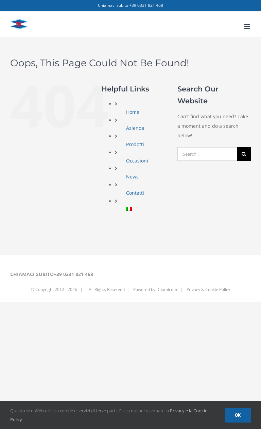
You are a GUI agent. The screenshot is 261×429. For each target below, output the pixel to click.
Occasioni (137, 160)
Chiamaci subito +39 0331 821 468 (130, 5)
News (132, 176)
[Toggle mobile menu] (247, 26)
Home (132, 112)
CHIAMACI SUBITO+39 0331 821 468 (51, 274)
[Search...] (207, 154)
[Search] (244, 154)
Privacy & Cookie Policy (208, 289)
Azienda (135, 128)
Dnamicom (166, 289)
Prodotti (135, 144)
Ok (238, 415)
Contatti (135, 193)
